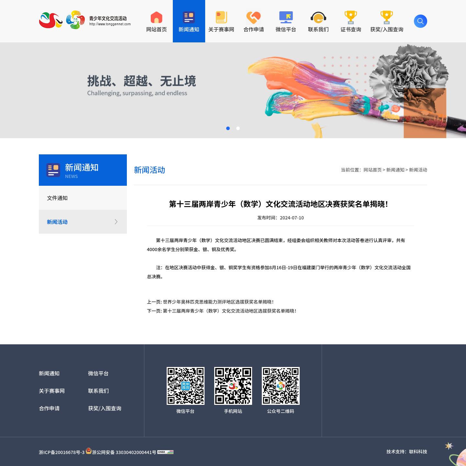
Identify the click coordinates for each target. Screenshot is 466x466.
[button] (228, 128)
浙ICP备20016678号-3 (61, 452)
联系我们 (98, 390)
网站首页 (372, 169)
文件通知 (57, 198)
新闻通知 (395, 169)
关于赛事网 (52, 390)
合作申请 (49, 408)
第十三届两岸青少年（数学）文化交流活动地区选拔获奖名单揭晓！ (231, 310)
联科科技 (418, 451)
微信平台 (98, 373)
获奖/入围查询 (104, 408)
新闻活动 (57, 222)
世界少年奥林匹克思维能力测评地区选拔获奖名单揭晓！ (219, 301)
